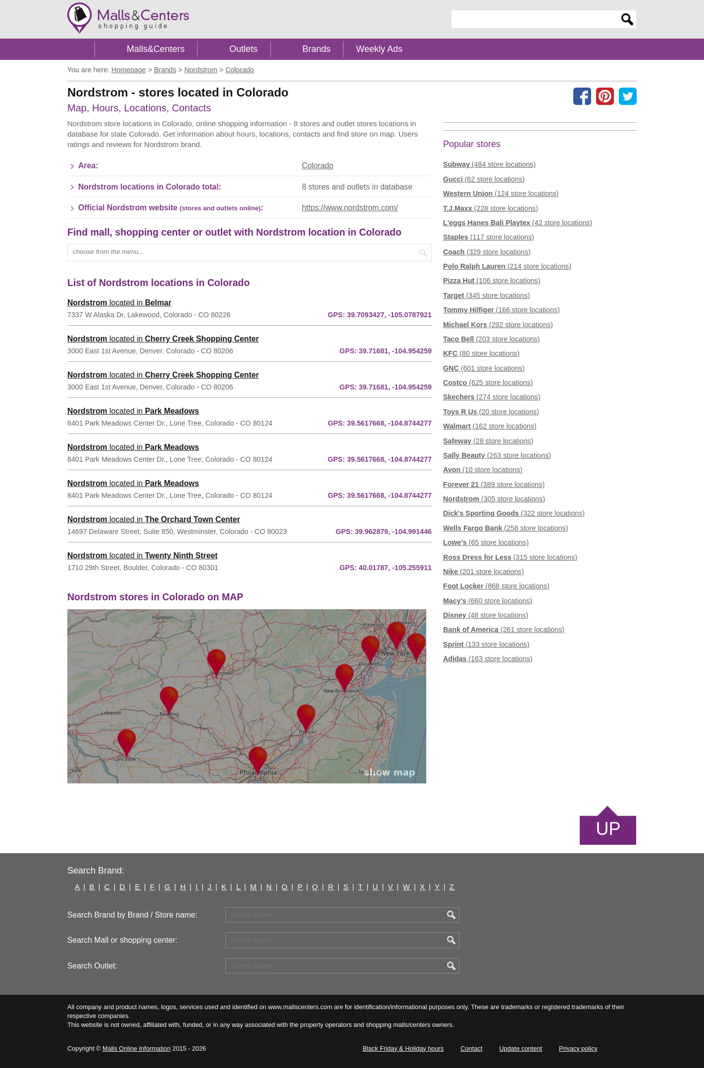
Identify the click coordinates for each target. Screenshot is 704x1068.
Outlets (243, 49)
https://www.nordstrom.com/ (350, 207)
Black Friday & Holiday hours (403, 1048)
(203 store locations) (491, 339)
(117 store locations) (488, 237)
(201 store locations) (483, 572)
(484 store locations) (489, 164)
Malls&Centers (156, 49)
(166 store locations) (501, 310)
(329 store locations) (487, 252)
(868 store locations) (496, 586)
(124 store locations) (500, 193)
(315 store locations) (510, 557)
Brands (316, 49)
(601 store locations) (484, 368)
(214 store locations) (507, 266)
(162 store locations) (490, 426)
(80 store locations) (481, 353)
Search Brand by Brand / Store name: (132, 915)
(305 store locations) (494, 499)
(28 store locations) (488, 441)
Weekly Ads (379, 49)
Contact (471, 1048)
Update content (520, 1048)
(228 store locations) (490, 208)
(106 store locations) (491, 281)
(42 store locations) (517, 223)
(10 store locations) (482, 470)
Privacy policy (578, 1048)
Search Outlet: (92, 966)
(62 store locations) (484, 179)
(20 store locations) (491, 412)
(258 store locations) (505, 528)
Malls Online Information (136, 1048)
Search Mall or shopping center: (122, 940)
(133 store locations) (486, 644)
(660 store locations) (487, 601)
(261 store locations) (503, 629)
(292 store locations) (498, 325)
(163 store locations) (488, 659)
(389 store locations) (494, 484)
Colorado (318, 165)
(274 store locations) (491, 397)
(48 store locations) (485, 615)
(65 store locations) (486, 542)
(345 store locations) (486, 295)
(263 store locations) (497, 455)
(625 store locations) (488, 383)
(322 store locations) (514, 513)
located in (119, 302)
